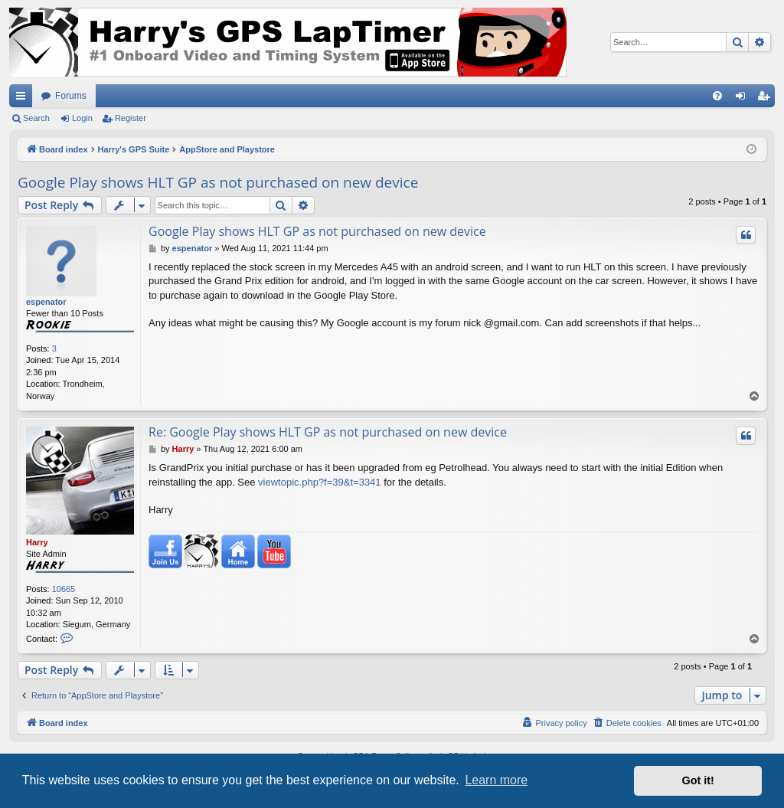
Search (36, 118)
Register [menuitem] (767, 98)
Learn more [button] (496, 780)
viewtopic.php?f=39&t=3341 (319, 482)
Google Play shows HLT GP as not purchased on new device (218, 182)
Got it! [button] (698, 780)
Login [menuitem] (744, 98)
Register (130, 118)
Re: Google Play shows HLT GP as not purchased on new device (328, 432)
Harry (37, 542)
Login (82, 118)
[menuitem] (717, 95)
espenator (46, 301)
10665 (64, 589)
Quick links (23, 98)
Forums (71, 95)
